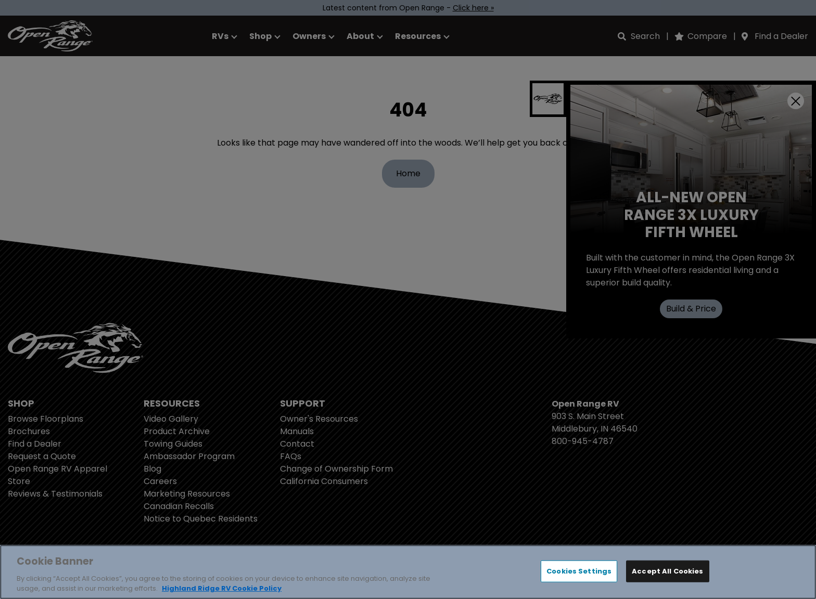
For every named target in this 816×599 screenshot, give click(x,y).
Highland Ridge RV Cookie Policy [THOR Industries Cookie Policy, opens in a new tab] (222, 588)
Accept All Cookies (667, 571)
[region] (408, 572)
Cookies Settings (578, 571)
